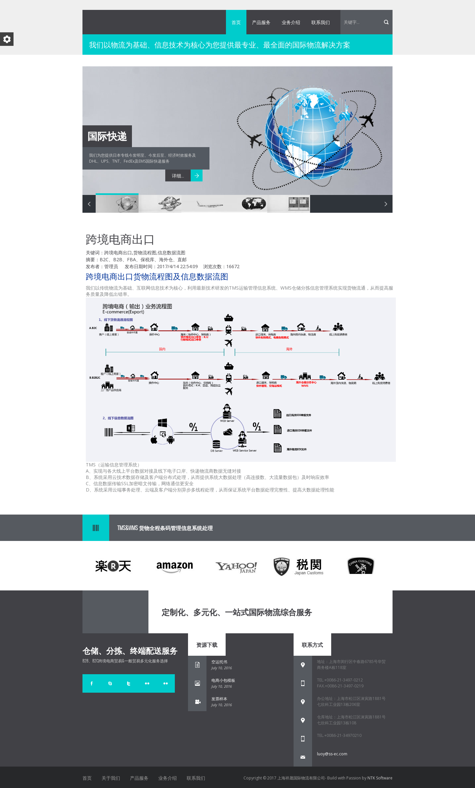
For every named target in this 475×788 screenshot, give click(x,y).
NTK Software (380, 778)
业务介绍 (291, 22)
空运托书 (219, 662)
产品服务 (261, 22)
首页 (236, 22)
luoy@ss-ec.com (332, 754)
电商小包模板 (223, 680)
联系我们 (320, 22)
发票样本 (219, 699)
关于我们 (111, 778)
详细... (178, 175)
